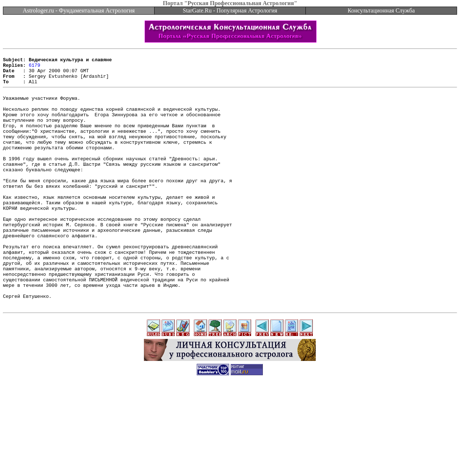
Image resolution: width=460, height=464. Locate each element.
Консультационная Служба (381, 10)
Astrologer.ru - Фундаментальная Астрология (79, 10)
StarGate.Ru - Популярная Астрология (230, 10)
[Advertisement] (230, 447)
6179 (34, 68)
